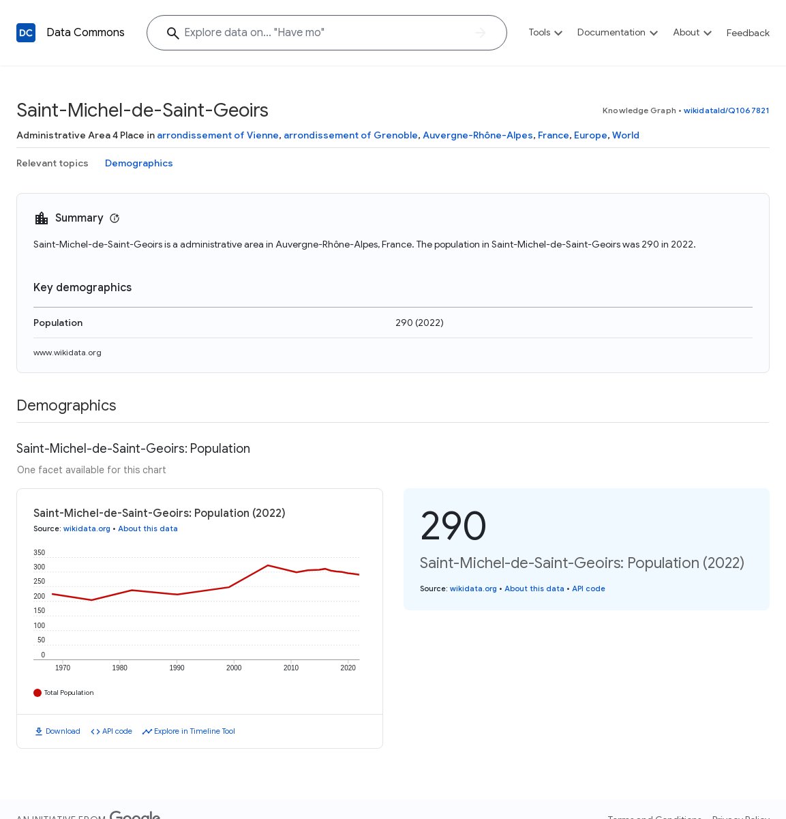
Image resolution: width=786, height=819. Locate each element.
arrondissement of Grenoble (351, 135)
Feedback (748, 33)
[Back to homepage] (25, 32)
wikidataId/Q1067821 (727, 110)
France (553, 135)
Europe (590, 135)
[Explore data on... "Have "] (327, 33)
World (625, 135)
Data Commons (85, 33)
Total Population (69, 692)
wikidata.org (86, 528)
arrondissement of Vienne (218, 135)
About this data (148, 528)
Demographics (139, 163)
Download (63, 731)
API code (117, 731)
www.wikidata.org (67, 352)
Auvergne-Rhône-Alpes (478, 135)
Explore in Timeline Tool (194, 731)
